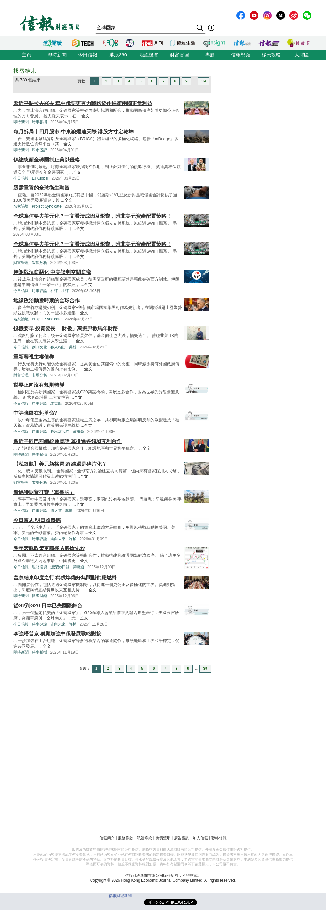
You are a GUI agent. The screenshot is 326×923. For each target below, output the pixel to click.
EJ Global (40, 178)
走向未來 (58, 539)
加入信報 (200, 838)
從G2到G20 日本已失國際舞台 (47, 605)
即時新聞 (57, 54)
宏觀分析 (39, 263)
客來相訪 (58, 347)
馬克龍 (56, 403)
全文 (85, 115)
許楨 (72, 539)
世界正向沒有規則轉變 (38, 385)
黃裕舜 (78, 431)
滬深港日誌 (59, 567)
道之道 (56, 510)
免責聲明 (163, 838)
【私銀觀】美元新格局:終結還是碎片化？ (60, 464)
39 (203, 81)
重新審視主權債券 (33, 357)
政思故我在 (59, 431)
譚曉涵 (78, 567)
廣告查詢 (181, 838)
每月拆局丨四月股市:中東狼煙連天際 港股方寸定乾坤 (73, 131)
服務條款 (125, 838)
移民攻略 (271, 54)
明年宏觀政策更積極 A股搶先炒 (49, 548)
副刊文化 (39, 347)
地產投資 (148, 54)
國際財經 (39, 596)
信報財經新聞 (120, 895)
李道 (69, 510)
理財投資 (39, 567)
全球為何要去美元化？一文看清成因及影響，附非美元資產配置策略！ (92, 216)
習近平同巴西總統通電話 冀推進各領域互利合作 (67, 441)
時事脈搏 (39, 122)
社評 (54, 291)
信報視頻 (240, 54)
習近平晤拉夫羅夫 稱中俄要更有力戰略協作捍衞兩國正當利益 (82, 103)
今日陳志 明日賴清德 (37, 520)
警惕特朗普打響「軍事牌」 (44, 492)
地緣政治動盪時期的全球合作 (46, 300)
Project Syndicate (47, 206)
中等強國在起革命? (35, 413)
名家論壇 (21, 206)
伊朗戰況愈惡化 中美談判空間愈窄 (52, 272)
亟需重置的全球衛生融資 (41, 187)
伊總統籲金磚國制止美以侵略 (46, 159)
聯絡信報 (219, 838)
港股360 (118, 54)
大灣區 (301, 54)
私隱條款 (144, 838)
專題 (210, 54)
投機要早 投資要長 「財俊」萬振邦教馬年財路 (65, 328)
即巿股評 (39, 150)
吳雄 (72, 347)
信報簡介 (107, 838)
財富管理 (179, 54)
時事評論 (39, 291)
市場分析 (39, 375)
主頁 (26, 54)
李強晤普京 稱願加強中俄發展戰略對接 (57, 633)
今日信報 (87, 54)
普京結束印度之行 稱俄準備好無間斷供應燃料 (65, 577)
